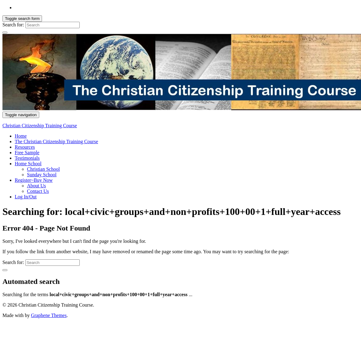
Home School (28, 163)
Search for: (13, 24)
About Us (36, 185)
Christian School (43, 169)
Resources (25, 147)
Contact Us (38, 191)
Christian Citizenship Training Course (39, 125)
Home (21, 136)
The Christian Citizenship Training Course (56, 141)
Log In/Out (26, 196)
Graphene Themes (49, 315)
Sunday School (41, 174)
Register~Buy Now (34, 180)
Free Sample (27, 152)
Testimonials (27, 158)
